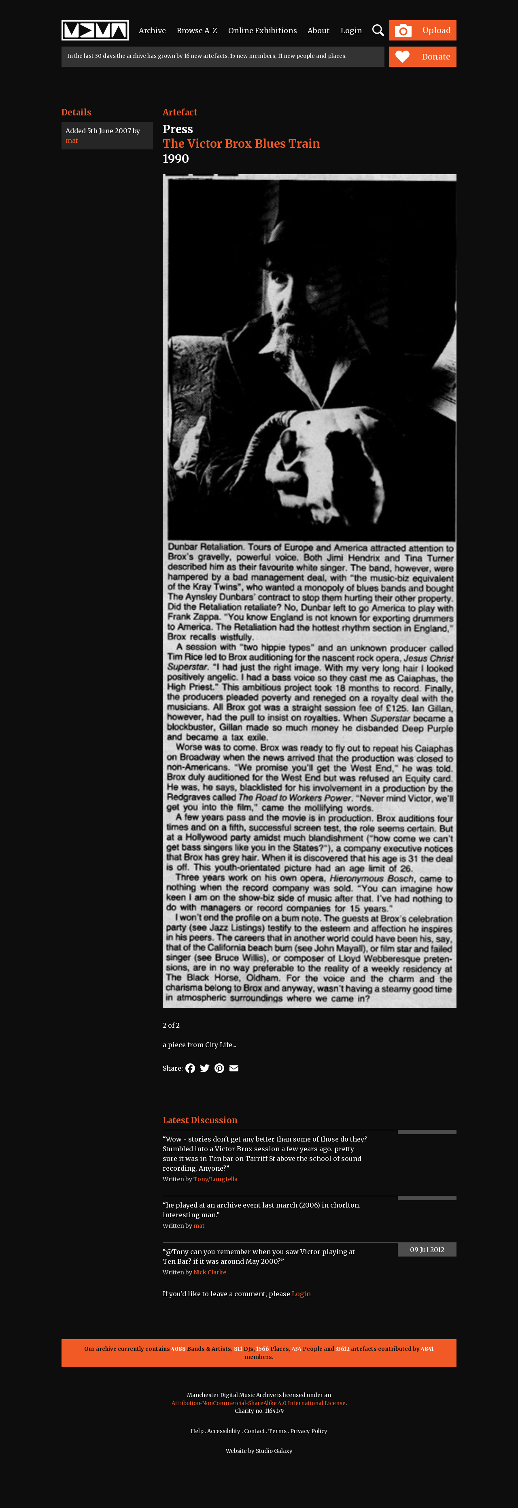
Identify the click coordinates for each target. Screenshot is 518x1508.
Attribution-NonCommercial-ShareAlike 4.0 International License (259, 1403)
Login (351, 30)
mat (72, 140)
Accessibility (223, 1431)
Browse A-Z (197, 30)
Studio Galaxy (274, 1451)
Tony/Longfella (215, 1179)
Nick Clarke (209, 1272)
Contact (254, 1431)
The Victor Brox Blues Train (241, 143)
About (319, 30)
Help (197, 1431)
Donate (422, 57)
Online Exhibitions (262, 30)
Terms (277, 1431)
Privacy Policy (308, 1431)
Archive (152, 30)
